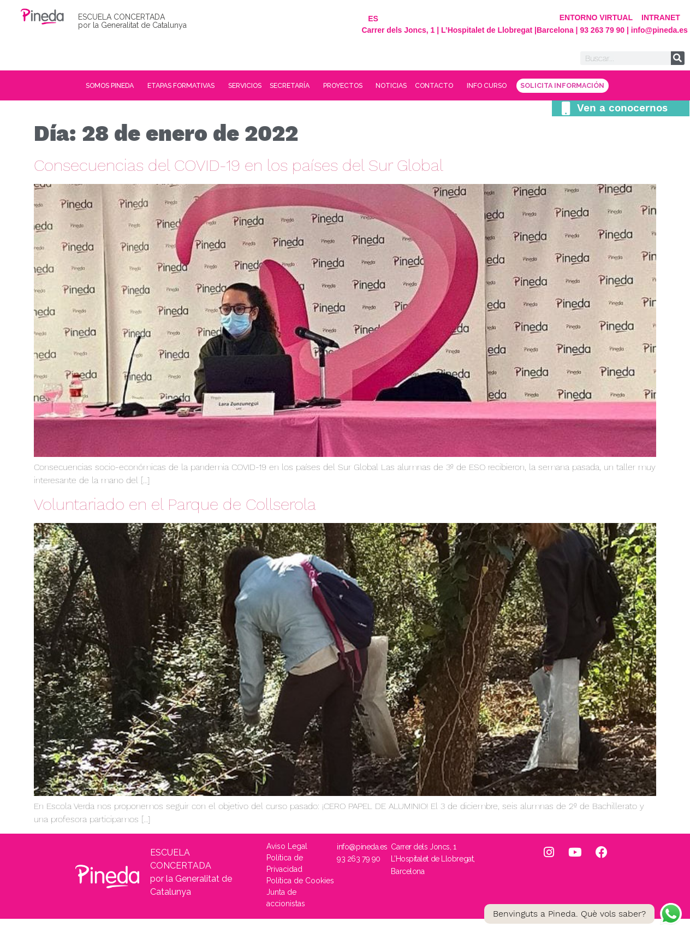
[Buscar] (678, 58)
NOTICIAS (467, 86)
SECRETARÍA (338, 85)
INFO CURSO (595, 85)
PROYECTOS (407, 85)
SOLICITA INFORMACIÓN (345, 100)
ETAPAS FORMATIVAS (195, 85)
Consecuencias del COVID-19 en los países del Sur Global (238, 179)
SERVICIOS (275, 86)
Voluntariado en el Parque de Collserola (175, 518)
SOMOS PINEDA (102, 85)
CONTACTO (527, 85)
